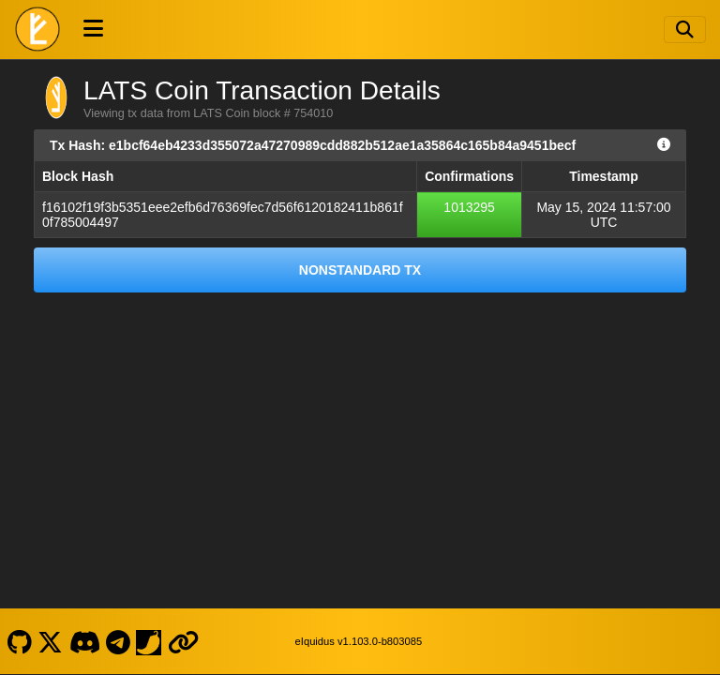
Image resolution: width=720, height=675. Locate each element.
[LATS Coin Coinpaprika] (149, 641)
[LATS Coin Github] (19, 641)
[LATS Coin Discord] (84, 641)
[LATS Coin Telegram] (118, 641)
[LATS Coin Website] (183, 641)
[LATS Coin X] (51, 641)
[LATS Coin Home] (37, 29)
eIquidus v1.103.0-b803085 (359, 641)
